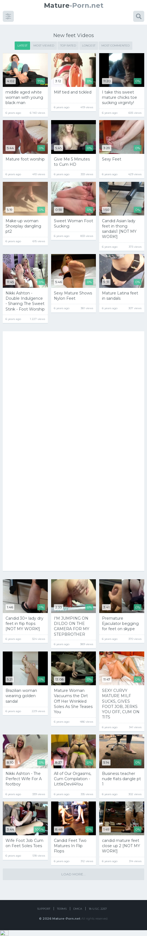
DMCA (77, 914)
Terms (62, 914)
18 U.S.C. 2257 (98, 914)
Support (43, 914)
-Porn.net (73, 5)
